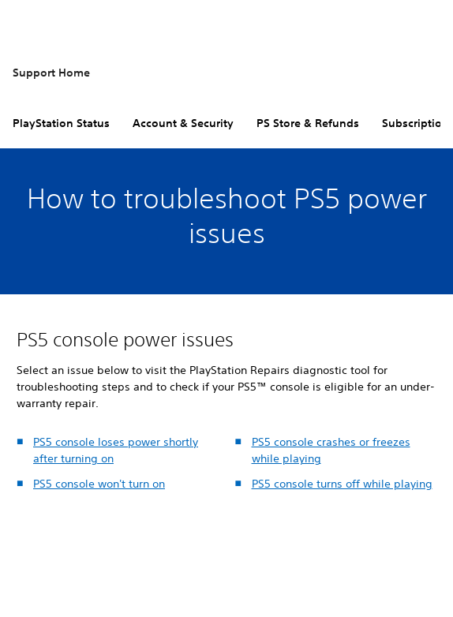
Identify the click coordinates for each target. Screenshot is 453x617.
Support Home (51, 72)
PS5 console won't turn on (99, 484)
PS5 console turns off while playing (342, 484)
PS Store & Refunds (307, 123)
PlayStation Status (61, 123)
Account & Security (183, 123)
